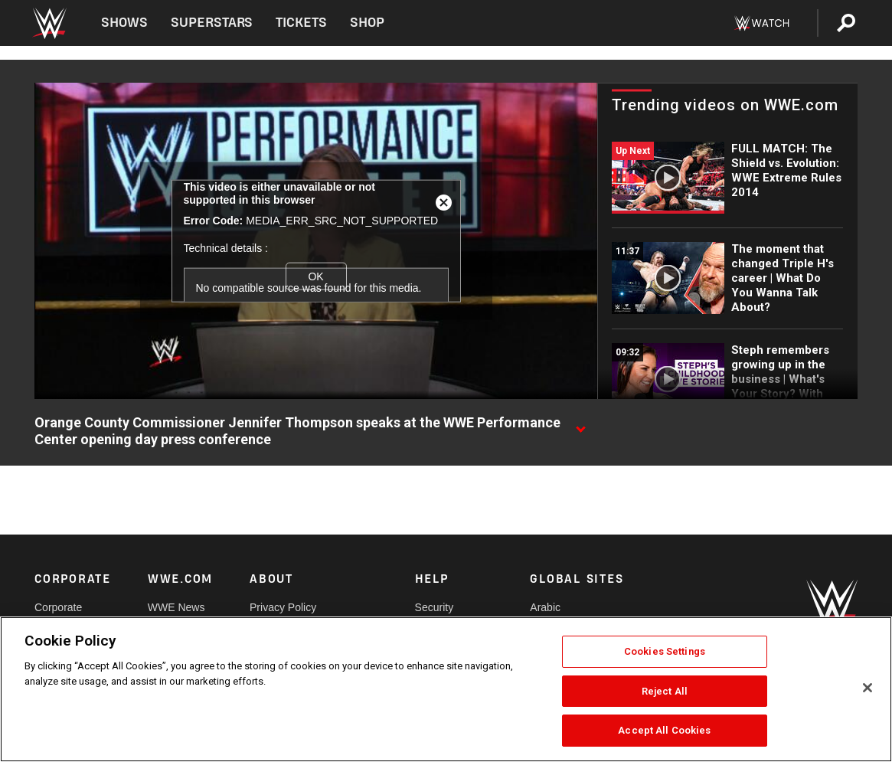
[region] (446, 689)
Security (434, 607)
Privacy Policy (283, 607)
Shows (124, 22)
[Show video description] (580, 423)
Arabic (545, 607)
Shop (367, 22)
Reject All (665, 691)
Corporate (58, 607)
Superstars (212, 22)
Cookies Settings (664, 651)
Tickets (301, 22)
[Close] (867, 688)
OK (315, 276)
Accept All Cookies (664, 730)
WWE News (176, 607)
